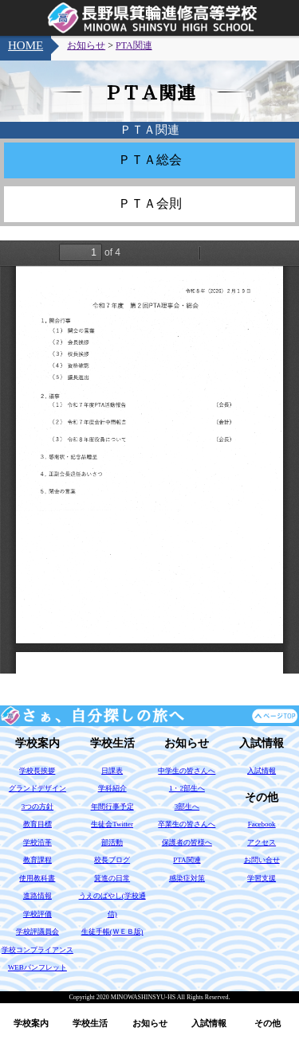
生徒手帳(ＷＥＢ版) (112, 932)
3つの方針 (38, 807)
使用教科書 (37, 878)
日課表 (112, 771)
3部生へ (187, 807)
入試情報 (208, 1023)
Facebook (262, 824)
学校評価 (37, 914)
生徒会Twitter (112, 824)
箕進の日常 (112, 878)
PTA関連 (134, 45)
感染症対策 (187, 878)
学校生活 (90, 1023)
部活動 (112, 842)
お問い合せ (262, 860)
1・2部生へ (187, 788)
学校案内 (31, 1023)
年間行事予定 (112, 807)
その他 (267, 1023)
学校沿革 (37, 842)
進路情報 (37, 896)
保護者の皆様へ (187, 842)
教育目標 (37, 824)
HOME (25, 45)
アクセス (261, 842)
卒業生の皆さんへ (186, 824)
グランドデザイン (37, 788)
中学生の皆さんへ (186, 771)
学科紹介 (112, 788)
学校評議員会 (37, 932)
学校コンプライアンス (37, 950)
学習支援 (261, 878)
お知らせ (149, 1023)
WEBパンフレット (37, 967)
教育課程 (37, 860)
